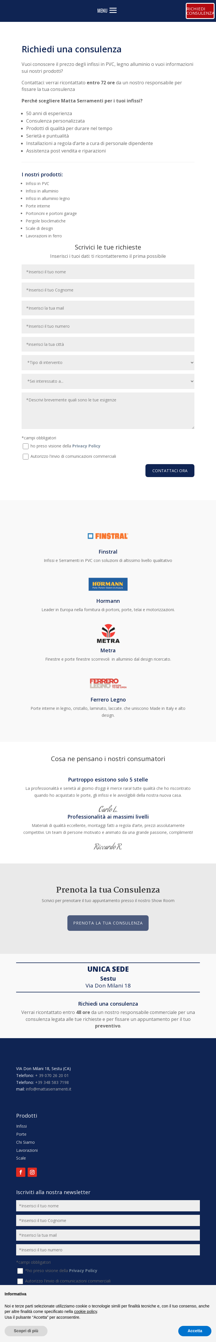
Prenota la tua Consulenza (108, 923)
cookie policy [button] (85, 1311)
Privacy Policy (86, 446)
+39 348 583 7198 (52, 1082)
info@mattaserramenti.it (48, 1089)
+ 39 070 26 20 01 (52, 1075)
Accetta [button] (194, 1330)
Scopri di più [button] (26, 1330)
